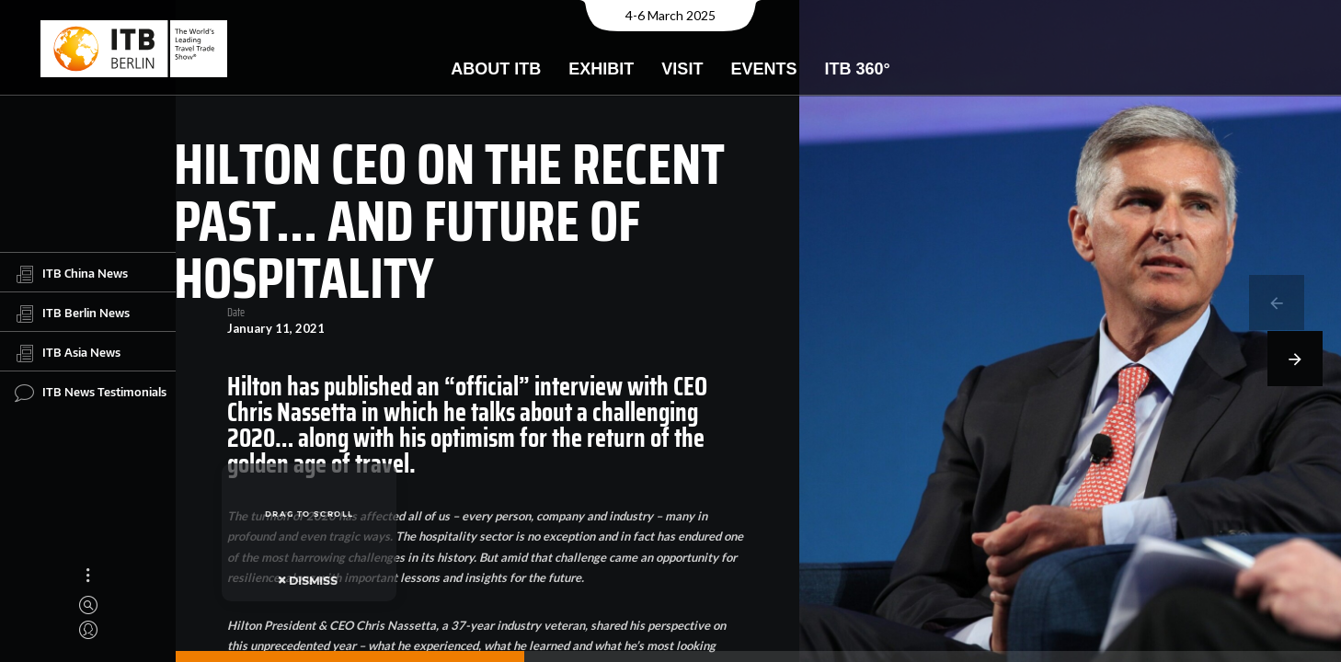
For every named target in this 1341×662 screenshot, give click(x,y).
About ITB (496, 69)
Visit (682, 69)
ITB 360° (856, 69)
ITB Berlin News (72, 313)
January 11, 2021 (268, 329)
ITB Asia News (67, 353)
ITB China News (71, 274)
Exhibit (601, 69)
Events (763, 69)
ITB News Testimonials (90, 392)
